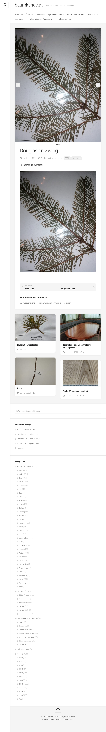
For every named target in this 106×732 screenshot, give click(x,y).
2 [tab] (59, 144)
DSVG (61, 14)
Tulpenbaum (23, 568)
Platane (21, 553)
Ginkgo (21, 508)
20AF (20, 676)
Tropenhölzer (23, 564)
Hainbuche (21, 448)
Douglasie (76, 158)
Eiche (20, 493)
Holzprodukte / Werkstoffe (40, 19)
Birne (19, 388)
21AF (20, 688)
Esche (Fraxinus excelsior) (75, 391)
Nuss (21, 542)
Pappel (21, 549)
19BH (21, 673)
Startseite (19, 14)
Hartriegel (22, 512)
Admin (21, 699)
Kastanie (22, 523)
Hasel (21, 515)
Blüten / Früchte (24, 599)
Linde (21, 534)
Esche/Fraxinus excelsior (27, 430)
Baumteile (19, 19)
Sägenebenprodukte (26, 641)
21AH (21, 691)
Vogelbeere (23, 575)
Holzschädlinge (64, 19)
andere (21, 622)
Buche (21, 482)
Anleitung (41, 14)
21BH (21, 695)
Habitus (22, 606)
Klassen (91, 14)
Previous (18, 85)
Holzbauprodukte (25, 630)
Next (98, 85)
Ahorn (21, 470)
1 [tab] (57, 144)
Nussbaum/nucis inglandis (27, 434)
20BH (67, 158)
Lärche (21, 530)
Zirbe (21, 587)
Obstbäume (23, 545)
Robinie (21, 557)
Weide (21, 579)
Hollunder (22, 519)
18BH (21, 669)
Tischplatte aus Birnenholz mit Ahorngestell (77, 346)
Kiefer (21, 527)
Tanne (21, 560)
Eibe (20, 489)
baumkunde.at (29, 5)
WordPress (56, 719)
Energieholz (23, 626)
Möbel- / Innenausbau (26, 637)
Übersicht (30, 14)
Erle (20, 497)
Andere (21, 474)
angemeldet (33, 303)
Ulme (20, 572)
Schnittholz (23, 645)
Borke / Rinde (23, 602)
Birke (20, 478)
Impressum (52, 14)
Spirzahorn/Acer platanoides (28, 443)
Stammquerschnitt (25, 614)
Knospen (22, 610)
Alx (72, 719)
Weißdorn (22, 583)
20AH (21, 680)
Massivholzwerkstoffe (26, 633)
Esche (21, 500)
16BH (21, 658)
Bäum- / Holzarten (75, 14)
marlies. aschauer (54, 158)
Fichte (21, 504)
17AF (20, 661)
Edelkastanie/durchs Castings (28, 439)
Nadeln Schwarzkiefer (27, 345)
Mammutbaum (24, 538)
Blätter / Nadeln (24, 595)
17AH (21, 665)
